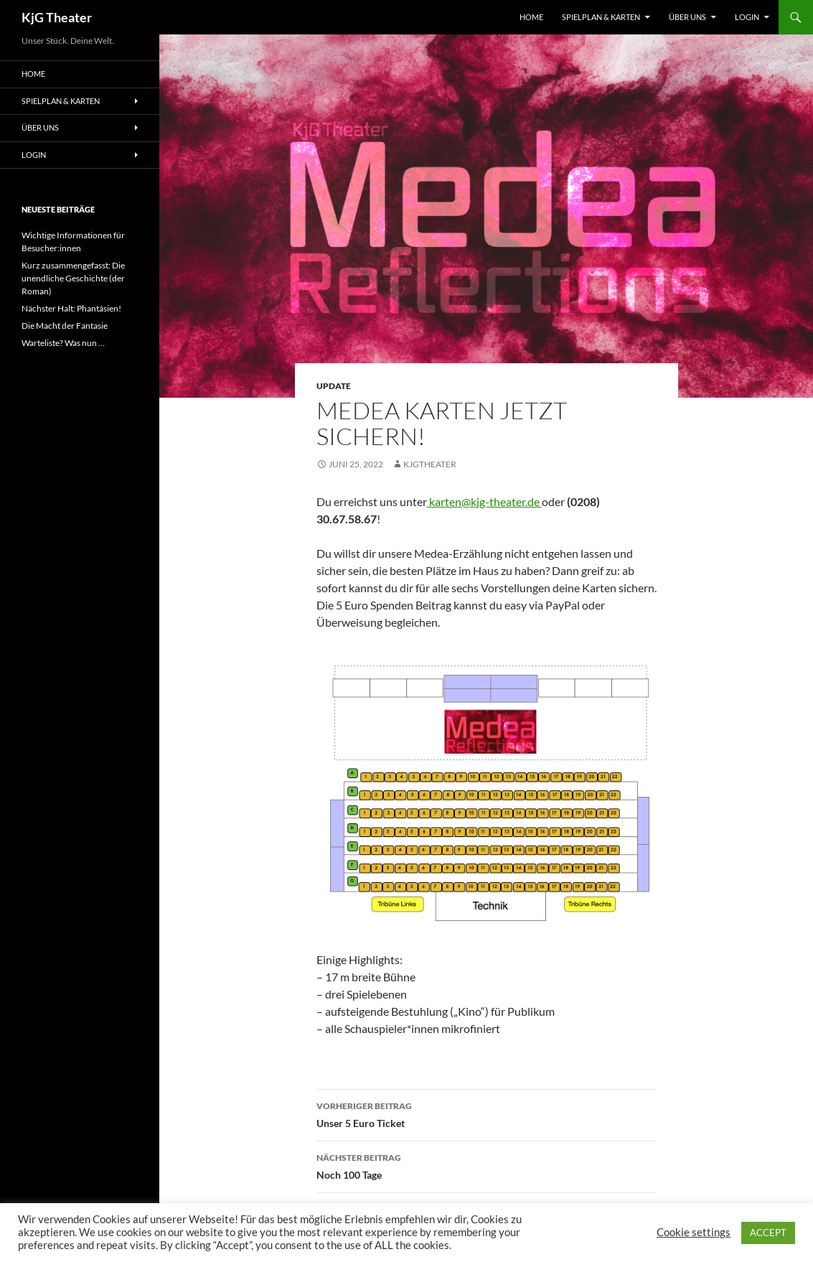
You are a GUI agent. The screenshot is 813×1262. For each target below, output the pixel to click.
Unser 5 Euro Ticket (486, 1113)
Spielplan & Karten (601, 17)
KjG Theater (57, 17)
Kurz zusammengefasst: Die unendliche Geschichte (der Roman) (73, 278)
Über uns (687, 17)
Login (747, 17)
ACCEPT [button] (768, 1232)
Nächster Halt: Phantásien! (71, 308)
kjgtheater (429, 464)
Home (531, 17)
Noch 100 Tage (486, 1165)
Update (333, 385)
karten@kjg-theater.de (484, 501)
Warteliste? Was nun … (63, 342)
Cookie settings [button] (693, 1232)
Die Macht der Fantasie (65, 325)
